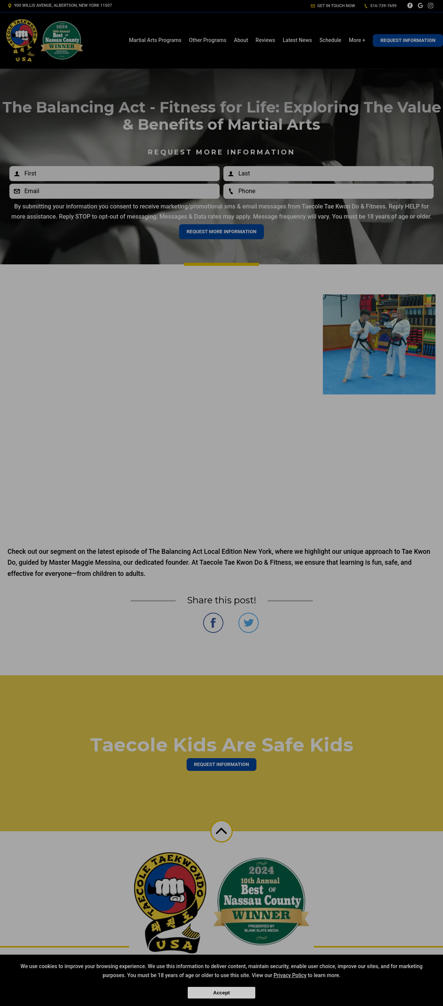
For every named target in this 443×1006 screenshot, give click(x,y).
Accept (221, 993)
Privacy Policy (290, 975)
